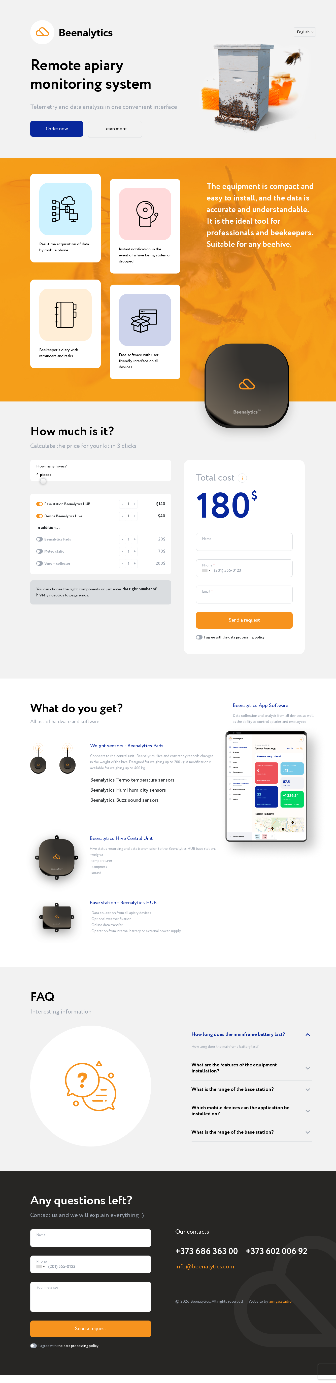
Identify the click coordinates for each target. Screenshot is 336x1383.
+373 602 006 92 (274, 1253)
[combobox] (206, 572)
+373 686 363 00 (206, 1253)
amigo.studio (280, 1303)
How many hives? (51, 466)
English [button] (303, 32)
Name (206, 539)
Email (206, 592)
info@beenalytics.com (204, 1268)
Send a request (244, 622)
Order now (55, 129)
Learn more (113, 129)
